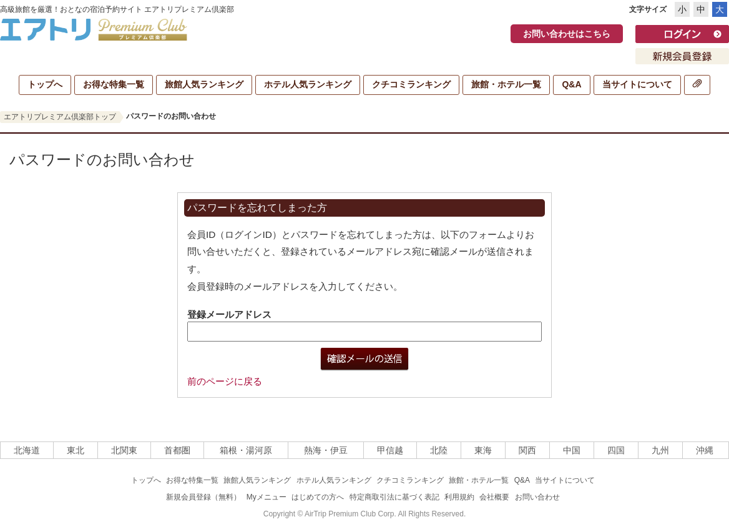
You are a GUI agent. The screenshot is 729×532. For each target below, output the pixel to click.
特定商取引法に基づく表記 (394, 497)
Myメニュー (266, 497)
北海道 (27, 450)
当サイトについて (637, 84)
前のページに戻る (224, 381)
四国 (616, 450)
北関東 (124, 450)
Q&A (571, 84)
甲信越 (390, 450)
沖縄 (704, 450)
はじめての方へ (317, 497)
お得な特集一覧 (113, 84)
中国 (571, 450)
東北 (75, 450)
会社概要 (494, 497)
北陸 (439, 450)
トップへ (44, 84)
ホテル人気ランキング (307, 84)
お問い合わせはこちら (566, 34)
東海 (483, 450)
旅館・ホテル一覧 (506, 84)
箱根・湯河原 (246, 450)
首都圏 (177, 450)
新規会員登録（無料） (203, 497)
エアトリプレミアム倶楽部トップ (60, 116)
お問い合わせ (537, 497)
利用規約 (459, 497)
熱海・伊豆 (326, 450)
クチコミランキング (411, 84)
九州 (660, 450)
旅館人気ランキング (204, 84)
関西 (527, 450)
